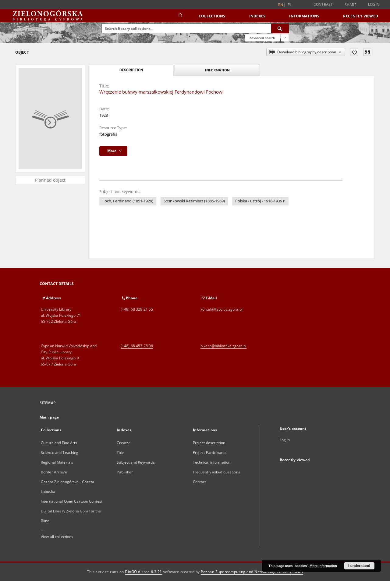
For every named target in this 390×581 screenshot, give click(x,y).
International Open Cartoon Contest (71, 501)
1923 (103, 115)
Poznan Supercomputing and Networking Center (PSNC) (252, 571)
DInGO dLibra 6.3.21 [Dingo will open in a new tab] (143, 571)
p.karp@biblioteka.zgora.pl (223, 345)
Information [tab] (217, 70)
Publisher (125, 472)
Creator (123, 442)
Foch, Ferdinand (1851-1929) (127, 201)
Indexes (257, 16)
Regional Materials (57, 462)
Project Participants (209, 452)
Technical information (212, 462)
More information (323, 566)
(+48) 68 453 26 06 (137, 345)
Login (373, 4)
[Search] (280, 28)
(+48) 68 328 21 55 (137, 309)
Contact (199, 481)
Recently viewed (360, 16)
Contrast (323, 4)
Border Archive (54, 472)
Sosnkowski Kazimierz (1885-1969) (194, 201)
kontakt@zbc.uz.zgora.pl (221, 309)
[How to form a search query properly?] (285, 37)
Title (120, 452)
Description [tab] (131, 70)
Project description (209, 442)
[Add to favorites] (354, 52)
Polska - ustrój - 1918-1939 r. (260, 201)
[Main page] (180, 16)
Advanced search (262, 38)
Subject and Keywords (135, 462)
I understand (359, 566)
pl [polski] (290, 5)
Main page (49, 417)
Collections (212, 16)
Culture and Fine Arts (59, 442)
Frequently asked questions (216, 472)
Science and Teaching (59, 452)
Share (350, 4)
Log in (285, 439)
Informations (304, 16)
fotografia (108, 134)
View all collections (57, 536)
